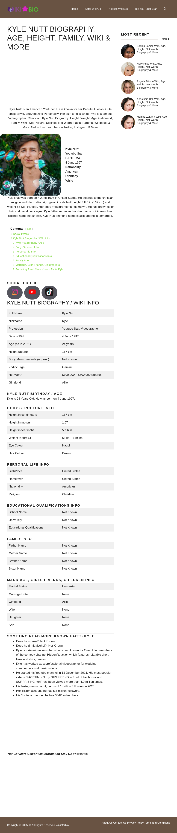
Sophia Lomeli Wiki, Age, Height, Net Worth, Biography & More (151, 49)
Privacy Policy (135, 822)
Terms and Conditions (157, 822)
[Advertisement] (60, 82)
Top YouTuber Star (146, 8)
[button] (165, 9)
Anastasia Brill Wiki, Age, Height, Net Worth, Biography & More (151, 102)
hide (28, 229)
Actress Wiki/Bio (118, 8)
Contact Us (119, 822)
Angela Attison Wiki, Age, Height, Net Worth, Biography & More (151, 84)
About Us (107, 822)
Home (74, 8)
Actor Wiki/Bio (93, 8)
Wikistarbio (80, 754)
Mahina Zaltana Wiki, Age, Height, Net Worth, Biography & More (152, 119)
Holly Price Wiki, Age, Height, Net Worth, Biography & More (149, 66)
